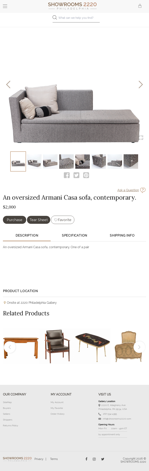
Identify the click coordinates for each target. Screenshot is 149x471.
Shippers (7, 419)
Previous (9, 347)
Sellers (6, 414)
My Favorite (57, 408)
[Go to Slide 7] (115, 161)
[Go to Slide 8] (131, 161)
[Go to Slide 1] (18, 161)
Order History (58, 414)
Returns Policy (10, 425)
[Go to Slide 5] (82, 161)
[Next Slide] (140, 85)
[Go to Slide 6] (99, 161)
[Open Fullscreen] (141, 137)
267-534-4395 (107, 414)
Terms (54, 459)
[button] (74, 85)
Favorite (64, 220)
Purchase (14, 220)
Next (139, 347)
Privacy (39, 459)
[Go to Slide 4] (66, 161)
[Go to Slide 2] (34, 161)
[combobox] (74, 18)
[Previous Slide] (8, 85)
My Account (57, 402)
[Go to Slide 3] (50, 161)
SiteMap (7, 402)
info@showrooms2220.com (114, 418)
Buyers (7, 408)
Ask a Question (128, 190)
